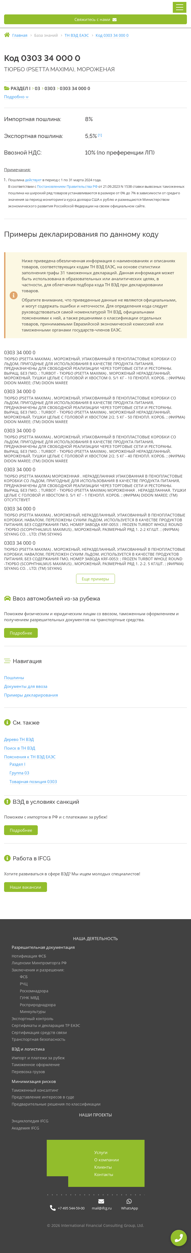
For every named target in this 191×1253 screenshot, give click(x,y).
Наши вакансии (25, 887)
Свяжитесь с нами (95, 19)
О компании (106, 1159)
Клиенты (103, 1167)
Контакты (103, 1174)
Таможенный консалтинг (35, 1090)
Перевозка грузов (28, 1072)
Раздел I (17, 764)
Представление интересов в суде (43, 1097)
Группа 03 (19, 772)
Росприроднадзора (38, 1005)
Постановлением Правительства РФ (67, 186)
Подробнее (21, 633)
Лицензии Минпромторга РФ (39, 963)
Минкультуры (33, 1011)
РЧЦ (23, 984)
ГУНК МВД (29, 998)
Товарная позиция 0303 (33, 781)
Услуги (101, 1152)
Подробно (14, 96)
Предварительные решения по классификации (56, 1104)
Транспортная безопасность (38, 1039)
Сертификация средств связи (39, 1032)
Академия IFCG (25, 1128)
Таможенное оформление (36, 1065)
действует (33, 180)
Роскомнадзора (34, 991)
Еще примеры (95, 578)
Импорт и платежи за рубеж (38, 1058)
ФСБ (24, 977)
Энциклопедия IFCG (30, 1121)
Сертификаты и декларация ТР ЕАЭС (46, 1025)
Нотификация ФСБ (29, 956)
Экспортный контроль (32, 1019)
